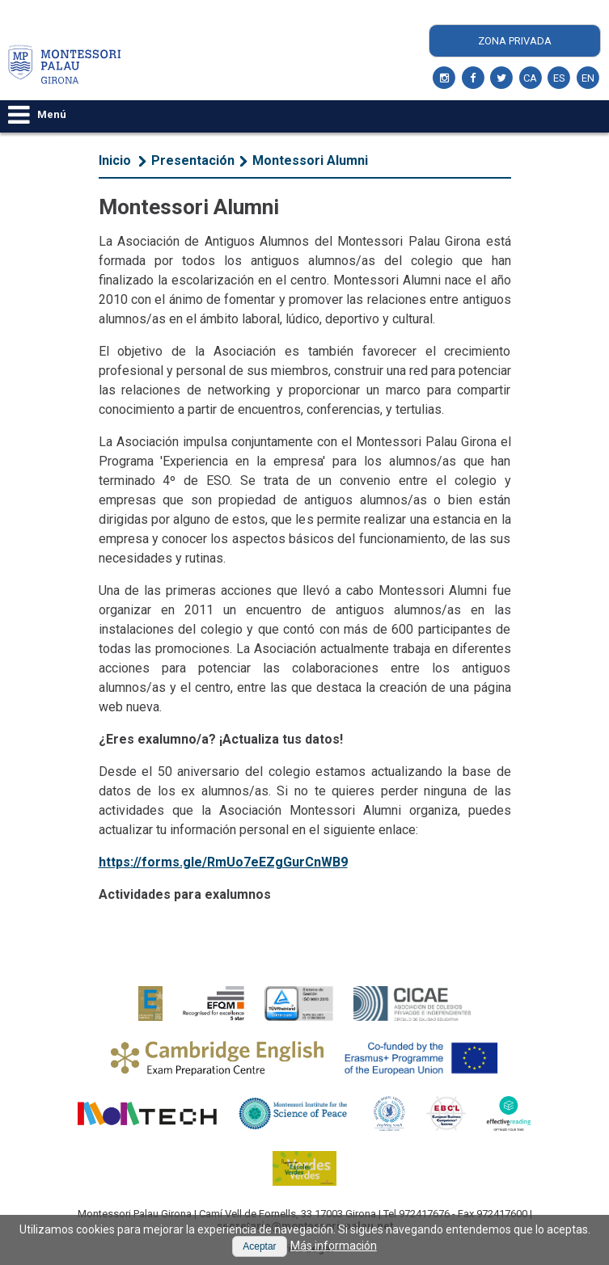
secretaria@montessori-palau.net (305, 1226)
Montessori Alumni (310, 160)
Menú (37, 114)
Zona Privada (515, 41)
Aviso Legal (304, 1248)
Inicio (115, 160)
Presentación (193, 160)
